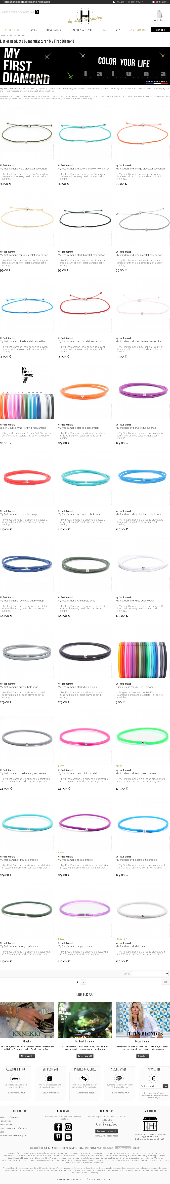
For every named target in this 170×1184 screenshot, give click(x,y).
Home (2, 35)
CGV (83, 1179)
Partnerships (5, 1121)
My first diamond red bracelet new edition (80, 341)
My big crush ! (27, 1056)
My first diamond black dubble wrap (77, 687)
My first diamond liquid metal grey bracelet (23, 773)
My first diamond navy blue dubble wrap (22, 600)
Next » (166, 982)
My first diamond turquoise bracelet (19, 860)
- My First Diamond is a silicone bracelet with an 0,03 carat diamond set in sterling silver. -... (26, 780)
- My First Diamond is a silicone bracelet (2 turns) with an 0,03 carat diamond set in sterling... (82, 435)
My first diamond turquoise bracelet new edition (83, 168)
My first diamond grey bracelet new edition (139, 255)
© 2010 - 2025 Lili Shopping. (100, 1179)
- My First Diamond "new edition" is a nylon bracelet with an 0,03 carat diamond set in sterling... (25, 176)
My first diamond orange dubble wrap (78, 428)
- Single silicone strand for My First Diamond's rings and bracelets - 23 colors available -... (140, 695)
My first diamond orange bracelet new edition (140, 168)
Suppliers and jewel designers (13, 1135)
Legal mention (62, 1179)
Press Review (6, 1124)
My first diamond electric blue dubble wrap (139, 514)
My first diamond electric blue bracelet (136, 860)
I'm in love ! (142, 1056)
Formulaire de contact (106, 1131)
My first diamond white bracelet (133, 946)
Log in (121, 2)
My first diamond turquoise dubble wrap (79, 514)
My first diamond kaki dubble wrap (76, 600)
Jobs (2, 1132)
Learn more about (16, 1093)
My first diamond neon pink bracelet (77, 773)
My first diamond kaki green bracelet (19, 946)
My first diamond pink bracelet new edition (139, 341)
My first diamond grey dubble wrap (19, 687)
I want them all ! (85, 1056)
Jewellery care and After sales (13, 1128)
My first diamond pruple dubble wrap (136, 428)
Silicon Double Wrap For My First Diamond (23, 428)
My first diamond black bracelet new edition (81, 255)
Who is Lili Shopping (9, 1117)
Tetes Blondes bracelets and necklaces (26, 1)
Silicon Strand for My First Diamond (135, 687)
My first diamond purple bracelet (75, 860)
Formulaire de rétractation (106, 1136)
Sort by (127, 974)
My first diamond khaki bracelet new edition (23, 168)
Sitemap (74, 1179)
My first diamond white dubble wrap (135, 600)
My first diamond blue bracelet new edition (23, 341)
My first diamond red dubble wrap (18, 514)
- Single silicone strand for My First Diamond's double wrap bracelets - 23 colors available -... (27, 434)
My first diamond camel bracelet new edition (24, 255)
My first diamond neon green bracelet (136, 773)
